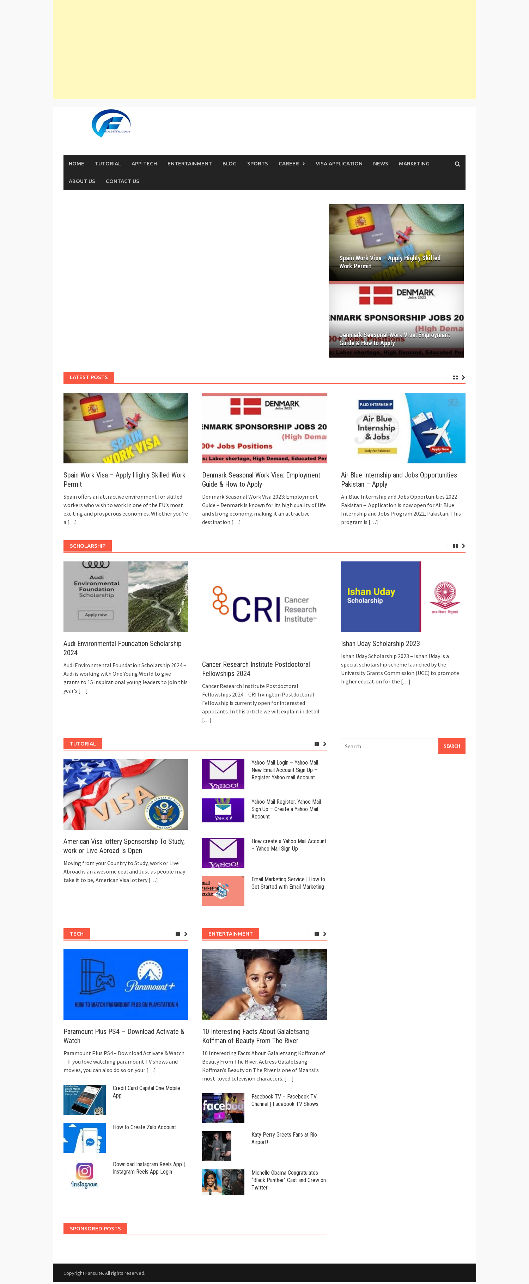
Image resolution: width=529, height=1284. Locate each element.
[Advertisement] (264, 49)
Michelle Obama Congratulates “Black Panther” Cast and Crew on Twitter (288, 1182)
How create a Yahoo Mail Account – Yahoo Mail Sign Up (288, 847)
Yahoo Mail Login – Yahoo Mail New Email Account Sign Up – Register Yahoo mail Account (284, 772)
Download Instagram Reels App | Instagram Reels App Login (149, 1170)
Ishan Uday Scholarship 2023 (380, 645)
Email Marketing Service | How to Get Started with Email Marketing (288, 885)
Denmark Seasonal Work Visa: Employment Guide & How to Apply (394, 340)
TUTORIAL (108, 163)
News (380, 163)
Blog (230, 163)
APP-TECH (144, 163)
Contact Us (122, 181)
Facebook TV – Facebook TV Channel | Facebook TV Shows (284, 1102)
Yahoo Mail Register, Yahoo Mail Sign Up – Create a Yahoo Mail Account (286, 811)
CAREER (289, 163)
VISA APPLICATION (339, 163)
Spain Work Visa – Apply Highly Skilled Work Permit (397, 263)
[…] (71, 523)
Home (76, 163)
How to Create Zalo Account (144, 1129)
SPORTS (257, 163)
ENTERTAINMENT (190, 163)
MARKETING (414, 163)
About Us (82, 181)
